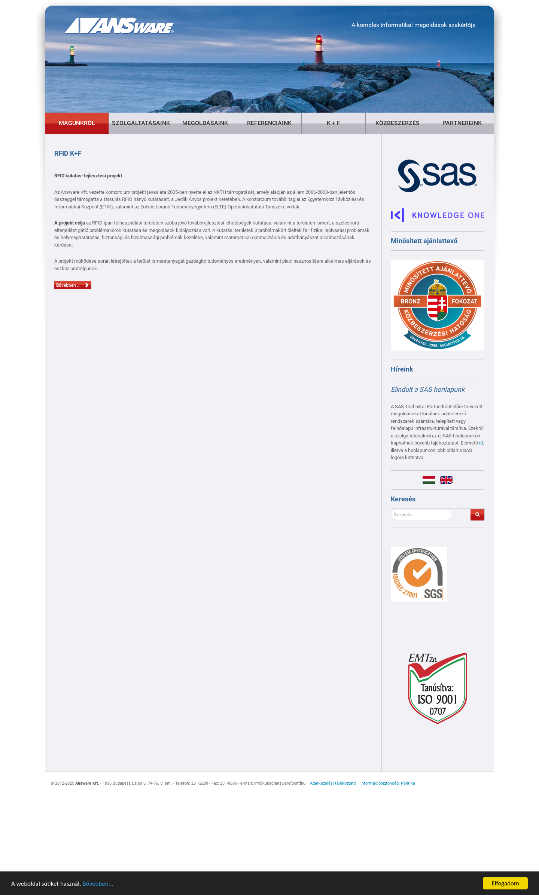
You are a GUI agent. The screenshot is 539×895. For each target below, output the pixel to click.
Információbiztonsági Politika (387, 783)
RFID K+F (68, 153)
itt (481, 443)
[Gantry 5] (110, 20)
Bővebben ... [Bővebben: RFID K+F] (72, 285)
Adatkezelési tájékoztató (333, 783)
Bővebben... (97, 885)
